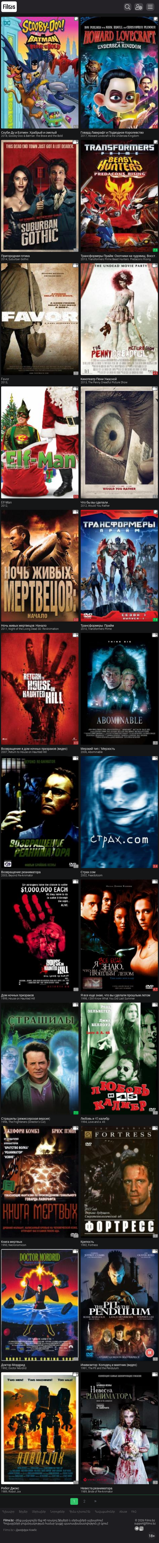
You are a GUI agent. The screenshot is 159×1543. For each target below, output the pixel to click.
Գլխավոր (8, 1511)
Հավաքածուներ (105, 1511)
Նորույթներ (57, 1511)
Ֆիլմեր (23, 1511)
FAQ (133, 1511)
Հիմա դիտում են (79, 1511)
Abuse (123, 1511)
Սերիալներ (39, 1511)
